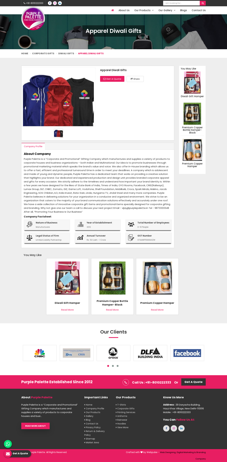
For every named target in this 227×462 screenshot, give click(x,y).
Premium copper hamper (192, 165)
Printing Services (125, 412)
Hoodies (121, 423)
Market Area (91, 442)
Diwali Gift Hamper (192, 96)
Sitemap (89, 438)
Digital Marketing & (186, 452)
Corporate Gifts (43, 53)
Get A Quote (112, 79)
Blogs (183, 10)
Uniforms (121, 416)
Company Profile (33, 146)
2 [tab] (113, 366)
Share (135, 79)
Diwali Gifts (66, 53)
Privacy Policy (92, 427)
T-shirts (121, 404)
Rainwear (121, 419)
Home (24, 53)
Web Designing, (168, 452)
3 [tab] (118, 366)
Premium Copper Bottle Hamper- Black (192, 130)
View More (122, 427)
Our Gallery (166, 10)
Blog (87, 419)
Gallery (88, 416)
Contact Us (199, 10)
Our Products (144, 10)
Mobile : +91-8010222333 (177, 412)
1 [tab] (108, 366)
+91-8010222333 (33, 3)
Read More (67, 309)
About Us (124, 10)
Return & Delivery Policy (94, 433)
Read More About (35, 425)
